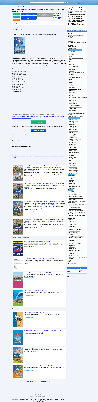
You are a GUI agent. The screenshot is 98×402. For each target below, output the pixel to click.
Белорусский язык (73, 131)
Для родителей (72, 110)
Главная (70, 33)
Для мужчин (72, 245)
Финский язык (72, 163)
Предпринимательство (74, 186)
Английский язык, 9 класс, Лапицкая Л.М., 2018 (36, 348)
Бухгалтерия (72, 183)
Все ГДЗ (70, 37)
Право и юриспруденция (75, 89)
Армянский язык (73, 132)
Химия (70, 59)
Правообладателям (42, 134)
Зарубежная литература (75, 105)
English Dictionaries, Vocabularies (77, 8)
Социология (72, 69)
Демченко (17, 156)
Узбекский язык (72, 136)
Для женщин (72, 226)
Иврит (70, 160)
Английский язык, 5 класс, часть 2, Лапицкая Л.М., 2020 (38, 365)
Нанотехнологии (73, 199)
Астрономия (72, 90)
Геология (71, 219)
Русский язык (72, 53)
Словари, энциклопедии (75, 250)
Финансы (71, 181)
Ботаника (71, 76)
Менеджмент (72, 176)
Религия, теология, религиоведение (78, 97)
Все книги (70, 258)
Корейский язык (73, 137)
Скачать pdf (38, 122)
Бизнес (70, 185)
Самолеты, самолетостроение (76, 204)
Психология (72, 85)
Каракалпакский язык (74, 171)
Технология (71, 67)
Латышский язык (73, 149)
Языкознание (72, 165)
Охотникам (71, 205)
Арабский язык (72, 142)
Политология (72, 62)
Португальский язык (74, 152)
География (71, 102)
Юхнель (23, 156)
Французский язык (73, 121)
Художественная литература (76, 77)
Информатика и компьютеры (76, 58)
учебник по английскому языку (41, 156)
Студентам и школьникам (75, 107)
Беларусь (14, 157)
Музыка (70, 93)
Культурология (72, 108)
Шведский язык (72, 155)
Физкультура (72, 92)
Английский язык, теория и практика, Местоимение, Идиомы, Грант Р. (41, 258)
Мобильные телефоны (74, 207)
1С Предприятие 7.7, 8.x (75, 242)
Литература (71, 54)
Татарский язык (72, 134)
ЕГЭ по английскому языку (75, 18)
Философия (72, 87)
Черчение (71, 84)
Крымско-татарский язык (75, 139)
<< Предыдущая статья (31, 381)
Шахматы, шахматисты (74, 231)
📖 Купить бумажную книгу (29, 14)
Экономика (71, 180)
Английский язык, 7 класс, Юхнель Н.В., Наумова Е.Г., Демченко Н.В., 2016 (43, 330)
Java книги (71, 222)
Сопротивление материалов (76, 116)
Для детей (71, 64)
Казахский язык (72, 145)
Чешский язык (72, 154)
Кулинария (71, 253)
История (71, 82)
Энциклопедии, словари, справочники (77, 257)
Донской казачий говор (74, 158)
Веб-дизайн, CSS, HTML (75, 243)
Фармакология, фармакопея (76, 198)
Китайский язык (72, 162)
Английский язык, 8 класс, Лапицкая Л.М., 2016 (36, 312)
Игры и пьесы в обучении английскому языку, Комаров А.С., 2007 (40, 241)
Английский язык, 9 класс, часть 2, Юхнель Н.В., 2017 (37, 272)
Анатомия (71, 74)
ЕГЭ (69, 39)
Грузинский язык (73, 167)
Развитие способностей (75, 229)
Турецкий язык (72, 144)
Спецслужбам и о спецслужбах (76, 236)
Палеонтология (72, 100)
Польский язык (72, 150)
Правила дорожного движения (76, 72)
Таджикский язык (73, 173)
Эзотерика (71, 191)
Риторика (71, 79)
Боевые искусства (73, 255)
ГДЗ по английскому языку (75, 16)
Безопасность (72, 251)
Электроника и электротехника (76, 196)
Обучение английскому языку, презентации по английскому (76, 21)
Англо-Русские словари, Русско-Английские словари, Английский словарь (77, 11)
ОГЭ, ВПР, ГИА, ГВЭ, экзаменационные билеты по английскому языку (76, 24)
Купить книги (39, 130)
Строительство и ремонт (75, 209)
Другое (69, 260)
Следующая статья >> (46, 381)
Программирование (74, 232)
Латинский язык (72, 127)
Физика (70, 56)
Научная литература (74, 111)
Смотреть (16, 19)
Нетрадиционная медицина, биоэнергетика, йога (75, 238)
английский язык (54, 156)
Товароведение (72, 188)
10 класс (61, 156)
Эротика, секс (72, 248)
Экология (71, 95)
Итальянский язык (73, 126)
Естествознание (73, 103)
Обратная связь (72, 263)
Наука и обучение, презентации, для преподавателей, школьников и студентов (77, 44)
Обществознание (73, 98)
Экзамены (70, 41)
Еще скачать (16, 16)
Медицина (71, 234)
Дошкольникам (72, 48)
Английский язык (73, 119)
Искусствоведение (73, 66)
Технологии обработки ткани (76, 210)
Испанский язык (73, 122)
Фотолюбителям (73, 193)
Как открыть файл (57, 13)
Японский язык (72, 157)
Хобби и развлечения (74, 194)
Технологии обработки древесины (77, 215)
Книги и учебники (72, 46)
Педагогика (71, 71)
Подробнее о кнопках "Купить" (22, 23)
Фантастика (71, 240)
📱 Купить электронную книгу (29, 17)
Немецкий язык (72, 124)
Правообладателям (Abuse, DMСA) (58, 18)
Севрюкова (29, 156)
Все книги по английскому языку (76, 14)
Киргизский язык (73, 168)
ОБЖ (70, 80)
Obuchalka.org (15, 399)
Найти (69, 261)
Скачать (16, 14)
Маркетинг (71, 178)
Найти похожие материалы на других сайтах (45, 15)
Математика (72, 51)
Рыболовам (72, 247)
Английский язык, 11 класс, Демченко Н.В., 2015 (36, 290)
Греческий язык (72, 147)
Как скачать (56, 15)
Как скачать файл (17, 134)
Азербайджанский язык (74, 140)
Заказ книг (71, 221)
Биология (71, 61)
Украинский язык (73, 129)
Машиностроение (73, 224)
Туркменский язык (73, 170)
